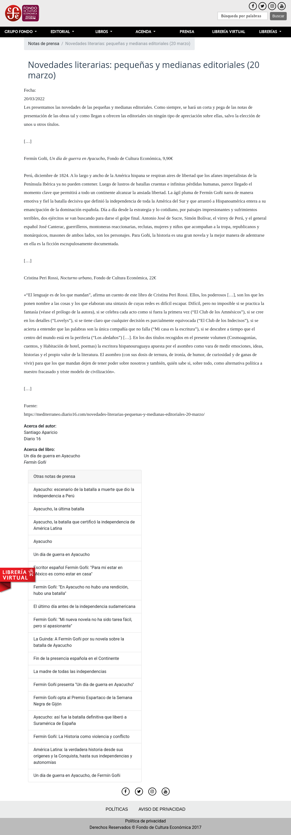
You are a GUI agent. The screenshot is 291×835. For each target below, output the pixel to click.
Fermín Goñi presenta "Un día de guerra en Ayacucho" (84, 684)
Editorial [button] (61, 31)
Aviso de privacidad (162, 809)
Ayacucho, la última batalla (59, 508)
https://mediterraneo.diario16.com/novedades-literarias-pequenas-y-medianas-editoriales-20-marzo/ (114, 414)
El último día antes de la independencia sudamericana (84, 606)
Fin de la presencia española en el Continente (76, 658)
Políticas (117, 809)
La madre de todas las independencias (70, 671)
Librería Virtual (228, 31)
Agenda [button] (143, 31)
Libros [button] (102, 31)
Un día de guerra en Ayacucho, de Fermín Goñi (77, 775)
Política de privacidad (145, 821)
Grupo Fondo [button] (19, 31)
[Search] (242, 16)
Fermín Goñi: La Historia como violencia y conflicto (82, 736)
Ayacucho (43, 541)
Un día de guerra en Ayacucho (52, 455)
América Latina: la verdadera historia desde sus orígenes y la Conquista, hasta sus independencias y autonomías (83, 756)
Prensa (187, 31)
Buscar (278, 16)
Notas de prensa (43, 43)
